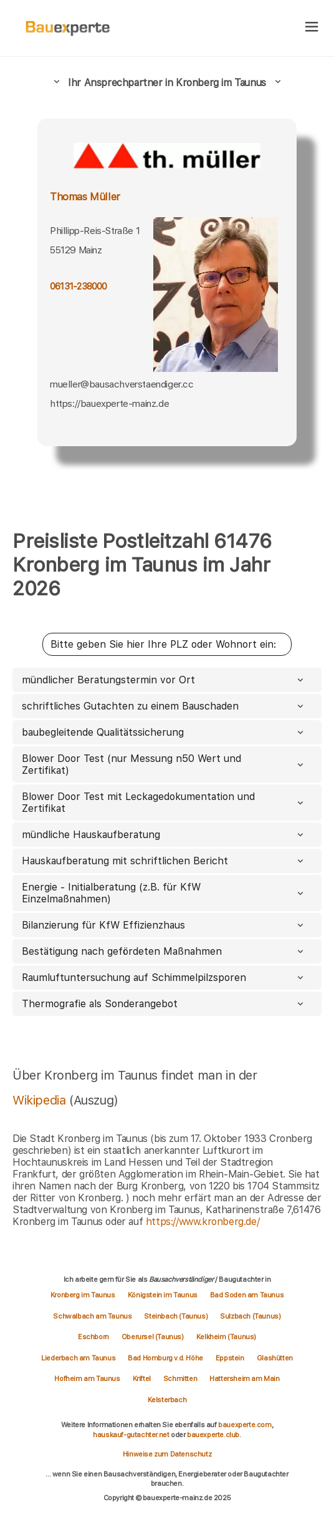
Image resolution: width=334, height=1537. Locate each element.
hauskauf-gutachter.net (131, 1434)
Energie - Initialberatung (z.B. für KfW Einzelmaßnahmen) (164, 893)
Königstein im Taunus (163, 1295)
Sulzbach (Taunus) (250, 1316)
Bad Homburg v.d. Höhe (165, 1358)
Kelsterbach (167, 1399)
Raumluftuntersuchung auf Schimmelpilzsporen (164, 977)
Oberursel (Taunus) (153, 1336)
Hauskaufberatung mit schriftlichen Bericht (164, 861)
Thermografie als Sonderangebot (164, 1004)
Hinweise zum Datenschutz (167, 1454)
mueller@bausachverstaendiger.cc (122, 384)
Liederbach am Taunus (78, 1358)
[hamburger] (312, 28)
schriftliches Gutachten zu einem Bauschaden (164, 706)
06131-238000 (78, 286)
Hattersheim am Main (244, 1378)
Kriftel (142, 1378)
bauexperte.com (244, 1424)
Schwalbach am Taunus (92, 1316)
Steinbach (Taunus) (176, 1316)
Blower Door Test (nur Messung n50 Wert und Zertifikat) (164, 764)
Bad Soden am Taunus (247, 1295)
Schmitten (180, 1378)
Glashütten (275, 1358)
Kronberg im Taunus (82, 1295)
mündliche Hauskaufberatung (164, 835)
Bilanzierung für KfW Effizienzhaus (164, 925)
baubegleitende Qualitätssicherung (164, 732)
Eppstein (230, 1358)
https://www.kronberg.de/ (202, 1221)
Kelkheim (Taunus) (226, 1336)
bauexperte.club (213, 1434)
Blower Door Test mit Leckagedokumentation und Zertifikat (164, 802)
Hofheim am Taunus (87, 1378)
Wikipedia (40, 1100)
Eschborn (93, 1336)
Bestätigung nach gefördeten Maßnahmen (164, 951)
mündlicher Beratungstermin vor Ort (164, 680)
